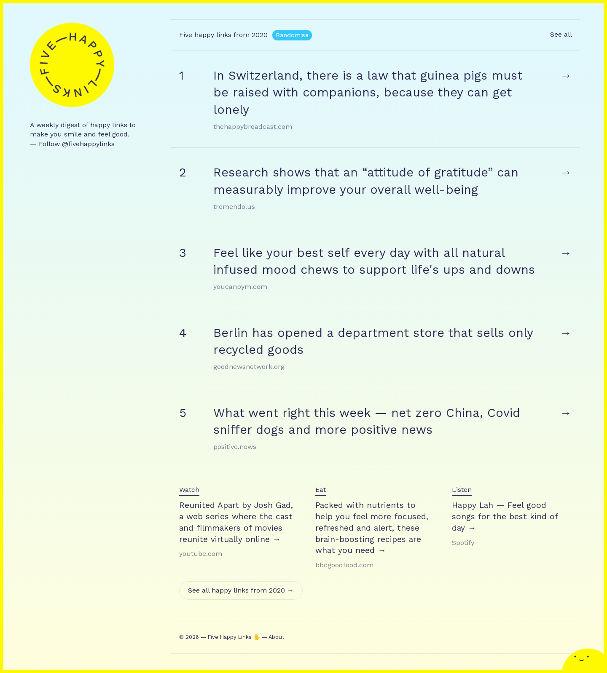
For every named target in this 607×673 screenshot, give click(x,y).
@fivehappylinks (88, 144)
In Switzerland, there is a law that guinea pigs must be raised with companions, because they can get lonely (367, 92)
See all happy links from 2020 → (241, 590)
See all (561, 34)
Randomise (292, 35)
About (277, 637)
